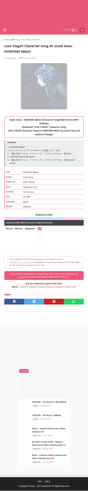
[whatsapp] (74, 300)
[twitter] (34, 300)
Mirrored (19, 227)
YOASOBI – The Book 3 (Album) (46, 415)
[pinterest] (54, 300)
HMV (74, 285)
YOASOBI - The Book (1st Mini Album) (49, 402)
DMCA (47, 482)
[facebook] (14, 300)
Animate (59, 285)
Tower (67, 285)
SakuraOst (46, 486)
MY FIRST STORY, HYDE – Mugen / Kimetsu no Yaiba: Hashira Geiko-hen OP (49, 444)
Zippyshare (31, 227)
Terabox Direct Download (19, 261)
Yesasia (50, 285)
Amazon (32, 285)
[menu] (6, 28)
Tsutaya (41, 285)
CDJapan (23, 285)
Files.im (9, 227)
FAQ (39, 482)
